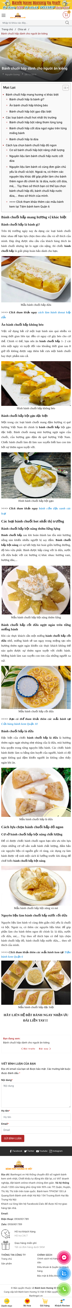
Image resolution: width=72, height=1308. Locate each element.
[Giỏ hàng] (66, 14)
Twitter (29, 1151)
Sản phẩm (6, 1263)
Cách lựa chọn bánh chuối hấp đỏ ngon (31, 145)
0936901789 (21, 1219)
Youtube (42, 1151)
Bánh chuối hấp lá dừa (23, 139)
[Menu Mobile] (4, 15)
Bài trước (28, 1048)
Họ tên (5, 1110)
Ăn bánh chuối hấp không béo (28, 105)
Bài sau (45, 1048)
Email (5, 1124)
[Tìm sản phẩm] (32, 23)
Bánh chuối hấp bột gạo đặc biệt (30, 111)
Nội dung (7, 1080)
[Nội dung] (36, 1095)
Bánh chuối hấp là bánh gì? (26, 99)
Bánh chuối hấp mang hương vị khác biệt (32, 94)
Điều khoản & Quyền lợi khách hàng (53, 1269)
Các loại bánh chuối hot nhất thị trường (31, 117)
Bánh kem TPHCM (47, 1191)
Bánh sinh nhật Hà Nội (28, 1195)
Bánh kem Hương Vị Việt (31, 1292)
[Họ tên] (36, 1117)
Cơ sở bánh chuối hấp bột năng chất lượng (36, 150)
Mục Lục (32, 87)
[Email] (36, 1130)
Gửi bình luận (12, 1138)
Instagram (56, 1151)
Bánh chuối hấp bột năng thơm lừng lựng (35, 122)
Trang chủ (6, 1259)
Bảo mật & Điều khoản (49, 1276)
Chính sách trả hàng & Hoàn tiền (52, 1260)
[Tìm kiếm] (67, 23)
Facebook (15, 1151)
